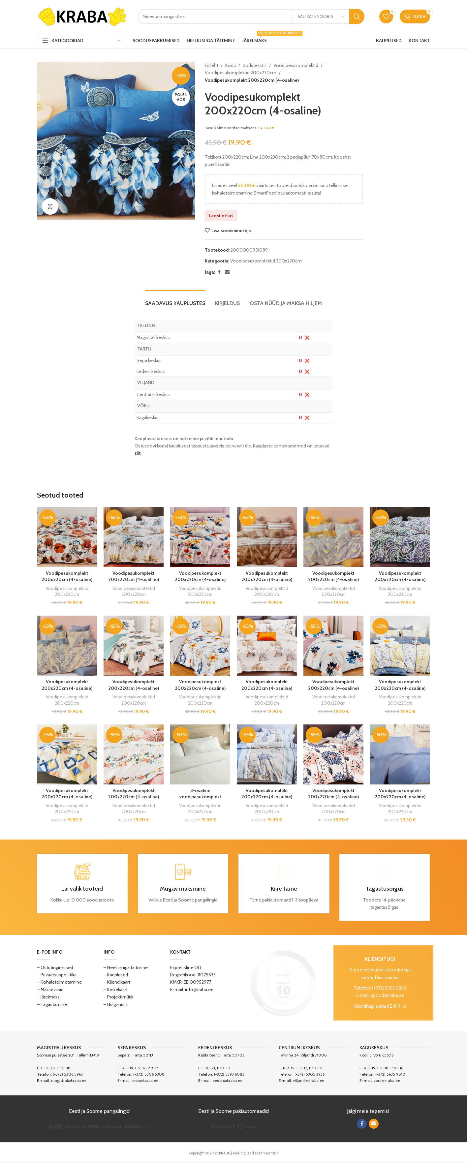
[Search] (251, 16)
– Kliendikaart (117, 982)
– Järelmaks (48, 997)
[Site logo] (82, 16)
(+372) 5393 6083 (229, 1074)
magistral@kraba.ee (68, 1080)
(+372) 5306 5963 (68, 1074)
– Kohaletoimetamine (59, 982)
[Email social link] (227, 272)
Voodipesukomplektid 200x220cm (240, 73)
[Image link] (283, 983)
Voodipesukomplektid (295, 65)
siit (137, 453)
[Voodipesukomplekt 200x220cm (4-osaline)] (67, 537)
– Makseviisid (50, 990)
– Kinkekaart (116, 990)
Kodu (230, 65)
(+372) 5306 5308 (149, 1074)
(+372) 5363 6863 (389, 988)
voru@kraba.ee (387, 1080)
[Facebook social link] (219, 272)
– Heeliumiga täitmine (126, 967)
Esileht (211, 65)
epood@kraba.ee (387, 995)
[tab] (175, 300)
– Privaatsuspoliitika (57, 975)
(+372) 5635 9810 (390, 1074)
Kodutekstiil (254, 65)
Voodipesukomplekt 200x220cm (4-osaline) (67, 576)
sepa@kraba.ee (145, 1080)
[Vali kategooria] (321, 16)
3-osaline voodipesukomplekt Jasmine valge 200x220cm (200, 800)
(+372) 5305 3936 (310, 1074)
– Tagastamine (52, 1004)
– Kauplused (116, 975)
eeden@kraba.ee (227, 1080)
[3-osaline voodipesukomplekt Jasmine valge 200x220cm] (200, 754)
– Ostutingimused (55, 967)
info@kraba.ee (199, 990)
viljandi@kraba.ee (308, 1080)
